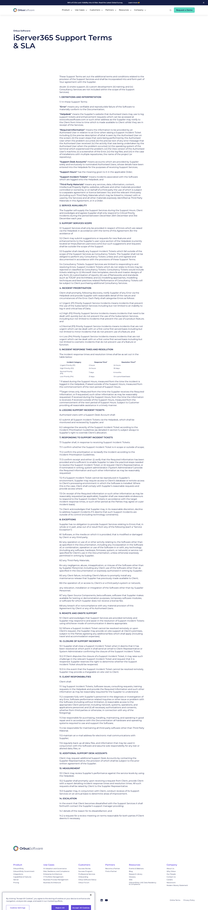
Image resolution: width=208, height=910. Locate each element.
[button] (67, 10)
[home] (23, 10)
